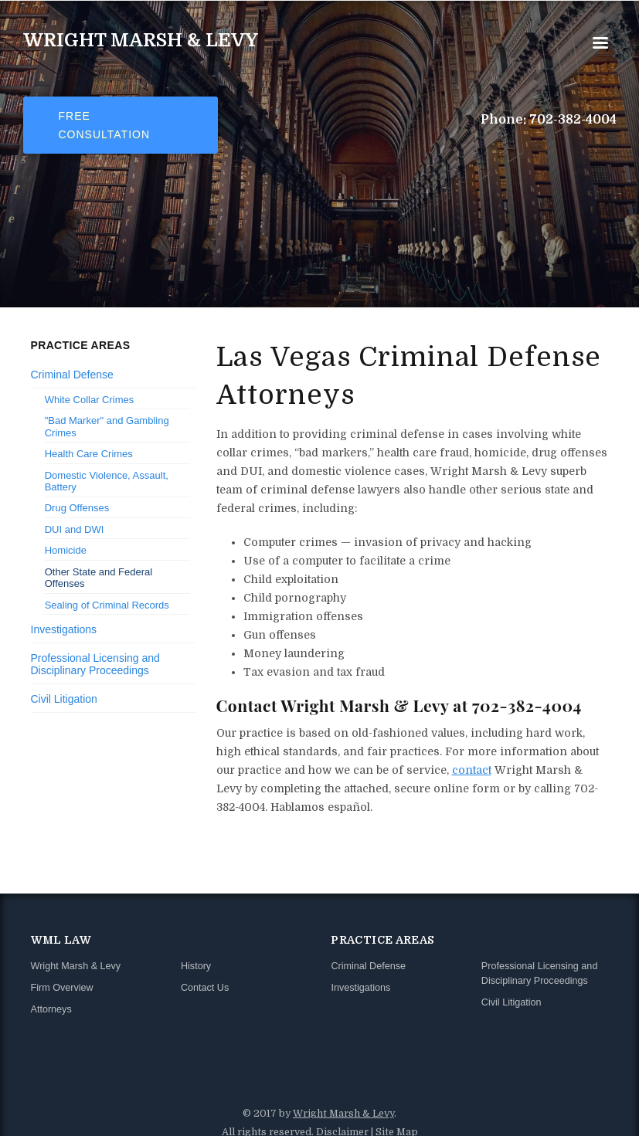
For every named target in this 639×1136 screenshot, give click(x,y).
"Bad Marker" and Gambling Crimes (107, 427)
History (196, 966)
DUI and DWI (74, 529)
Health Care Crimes (89, 453)
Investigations (64, 629)
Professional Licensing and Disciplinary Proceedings (95, 664)
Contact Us (205, 987)
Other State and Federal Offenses (98, 578)
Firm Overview (62, 987)
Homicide (66, 550)
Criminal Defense (72, 374)
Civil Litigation (64, 699)
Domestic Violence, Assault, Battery (106, 481)
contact (471, 770)
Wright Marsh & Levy (140, 40)
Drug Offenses (77, 508)
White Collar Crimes (89, 399)
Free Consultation (105, 125)
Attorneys (51, 1009)
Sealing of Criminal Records (107, 605)
